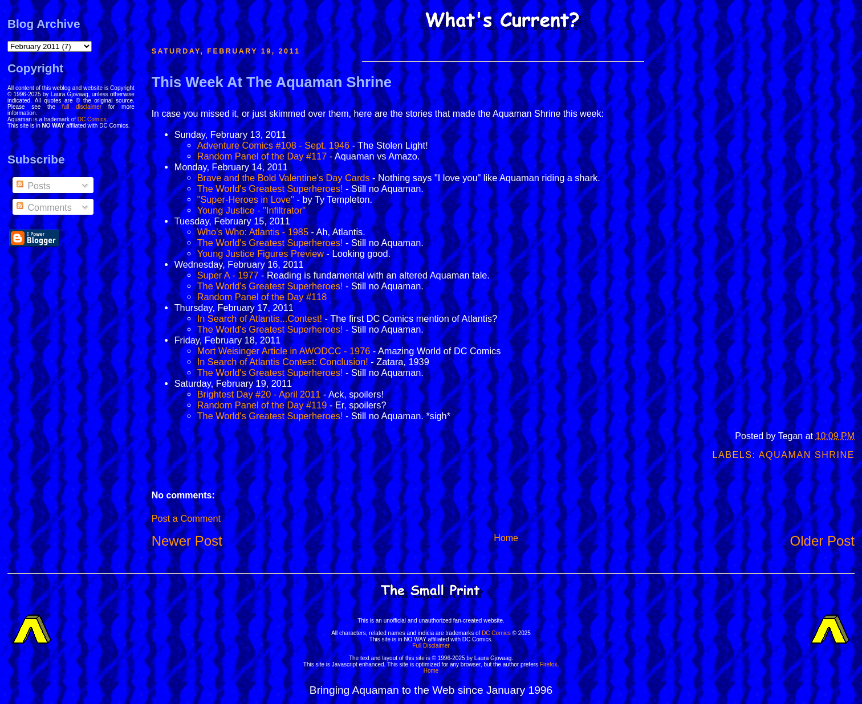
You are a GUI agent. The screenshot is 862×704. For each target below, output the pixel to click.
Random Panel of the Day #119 (262, 405)
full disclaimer (81, 107)
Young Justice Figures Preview (260, 253)
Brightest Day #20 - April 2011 (259, 394)
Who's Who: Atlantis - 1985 (252, 232)
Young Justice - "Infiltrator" (251, 210)
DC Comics (92, 119)
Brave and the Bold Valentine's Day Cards (283, 178)
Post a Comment (186, 518)
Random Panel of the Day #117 (262, 156)
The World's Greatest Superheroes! (270, 188)
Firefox (549, 664)
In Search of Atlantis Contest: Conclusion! (282, 362)
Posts (32, 186)
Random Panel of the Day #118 (262, 297)
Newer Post (187, 541)
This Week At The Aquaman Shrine (272, 82)
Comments (43, 207)
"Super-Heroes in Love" (245, 199)
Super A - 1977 (228, 275)
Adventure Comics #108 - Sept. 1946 (273, 145)
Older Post (822, 541)
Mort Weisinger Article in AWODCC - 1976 (284, 351)
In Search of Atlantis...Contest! (259, 318)
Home (506, 538)
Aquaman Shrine (807, 455)
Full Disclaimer (431, 645)
